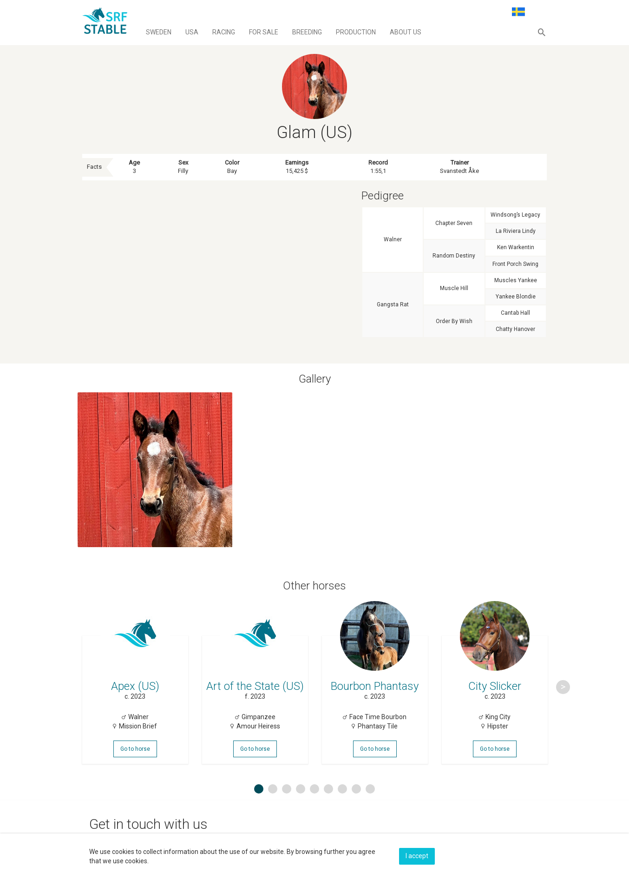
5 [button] (314, 789)
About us (405, 32)
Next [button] (563, 687)
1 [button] (259, 789)
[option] (135, 687)
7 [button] (342, 789)
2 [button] (273, 789)
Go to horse (135, 749)
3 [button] (286, 789)
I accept (417, 855)
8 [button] (356, 789)
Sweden (158, 32)
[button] (542, 32)
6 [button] (328, 789)
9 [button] (370, 789)
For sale (263, 32)
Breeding (307, 32)
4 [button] (300, 789)
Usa (191, 32)
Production (356, 32)
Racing (223, 32)
